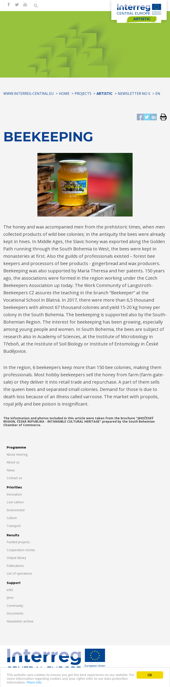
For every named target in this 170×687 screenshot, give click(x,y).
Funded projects (18, 542)
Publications (15, 566)
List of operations (19, 573)
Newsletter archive (20, 621)
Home (64, 93)
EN (157, 93)
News (11, 470)
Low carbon (15, 502)
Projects (83, 93)
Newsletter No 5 (134, 93)
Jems (10, 597)
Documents (15, 613)
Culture (12, 518)
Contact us (14, 478)
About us (13, 462)
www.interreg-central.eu (28, 93)
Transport (14, 526)
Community (15, 605)
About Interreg (17, 454)
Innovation (14, 494)
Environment (16, 510)
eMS (10, 590)
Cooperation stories (21, 550)
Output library (16, 558)
